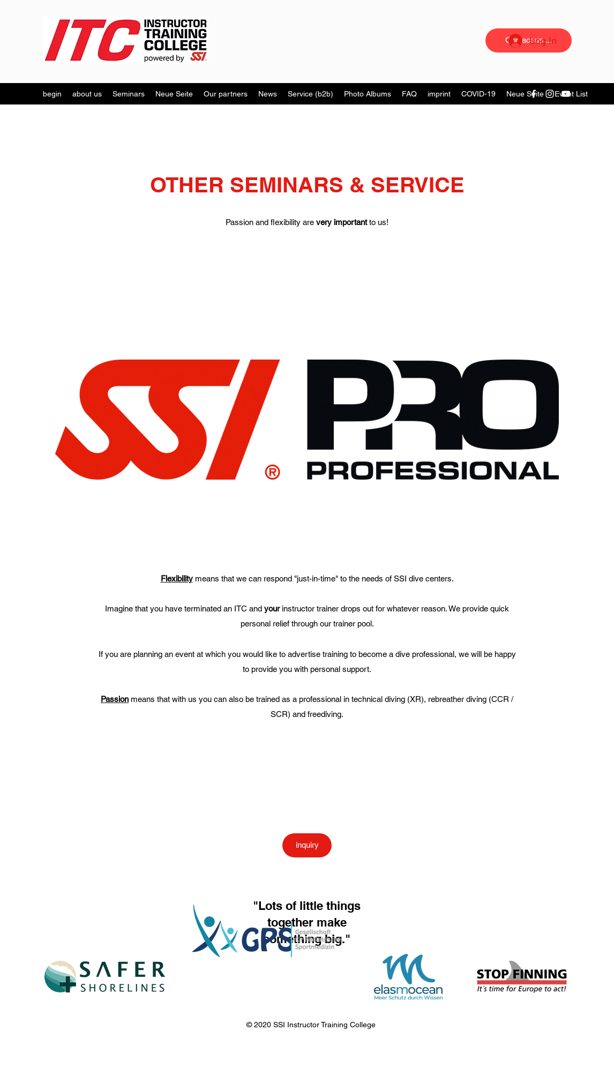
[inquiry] (307, 845)
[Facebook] (533, 93)
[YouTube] (565, 93)
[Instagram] (549, 93)
